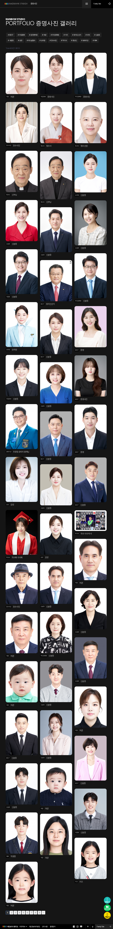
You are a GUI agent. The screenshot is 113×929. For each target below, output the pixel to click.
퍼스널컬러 (32, 40)
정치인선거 (50, 304)
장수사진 (54, 40)
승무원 (44, 40)
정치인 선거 (78, 35)
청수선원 (84, 146)
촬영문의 (52, 927)
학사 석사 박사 (86, 533)
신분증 (99, 35)
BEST (11, 35)
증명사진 (50, 96)
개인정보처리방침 (34, 927)
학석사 (65, 40)
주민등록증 (56, 35)
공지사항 (45, 927)
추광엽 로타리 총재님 (21, 452)
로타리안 (86, 40)
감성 (21, 40)
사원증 (12, 40)
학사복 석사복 (17, 557)
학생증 (13, 856)
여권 (45, 35)
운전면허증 (34, 35)
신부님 (14, 195)
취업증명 (22, 35)
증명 (82, 350)
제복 (96, 40)
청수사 (48, 146)
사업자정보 (22, 926)
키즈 (67, 35)
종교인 (75, 40)
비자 (89, 35)
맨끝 (43, 913)
